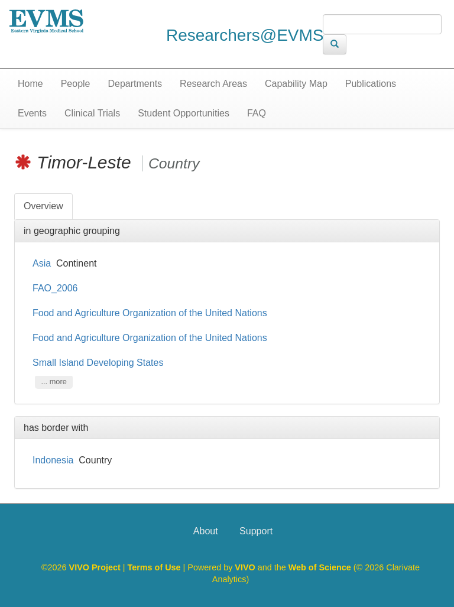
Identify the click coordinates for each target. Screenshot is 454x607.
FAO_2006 (55, 288)
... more (53, 382)
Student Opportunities (183, 113)
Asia (42, 263)
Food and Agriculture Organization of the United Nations (151, 313)
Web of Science (319, 567)
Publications (370, 84)
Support (256, 531)
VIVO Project (96, 567)
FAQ (256, 113)
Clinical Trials (92, 113)
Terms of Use (155, 567)
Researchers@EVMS (245, 35)
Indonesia (53, 460)
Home (30, 84)
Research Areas (213, 84)
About (205, 531)
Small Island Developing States (99, 363)
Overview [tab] (43, 206)
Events (32, 113)
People (75, 84)
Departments (135, 84)
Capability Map (296, 84)
